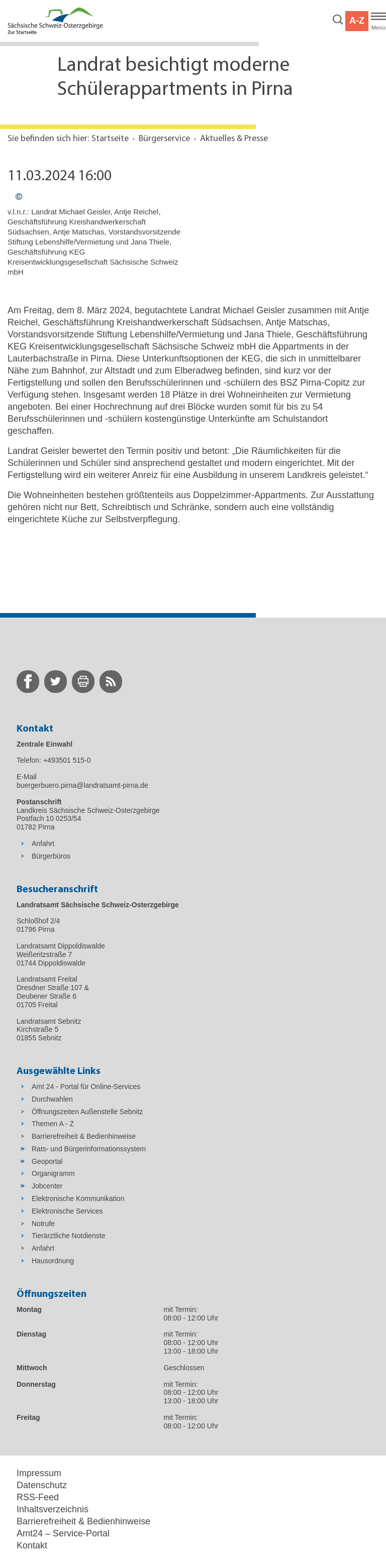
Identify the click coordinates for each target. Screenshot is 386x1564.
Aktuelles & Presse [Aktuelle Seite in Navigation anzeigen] (234, 139)
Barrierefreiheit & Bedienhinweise (83, 1521)
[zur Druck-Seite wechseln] (83, 681)
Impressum (39, 1473)
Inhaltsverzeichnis (52, 1509)
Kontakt (32, 1545)
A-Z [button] (356, 21)
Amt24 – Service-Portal (63, 1533)
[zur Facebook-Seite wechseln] (28, 681)
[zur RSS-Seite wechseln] (111, 681)
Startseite (110, 139)
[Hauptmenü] (378, 21)
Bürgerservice (164, 139)
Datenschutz (42, 1485)
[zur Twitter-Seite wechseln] (55, 681)
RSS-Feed (38, 1497)
